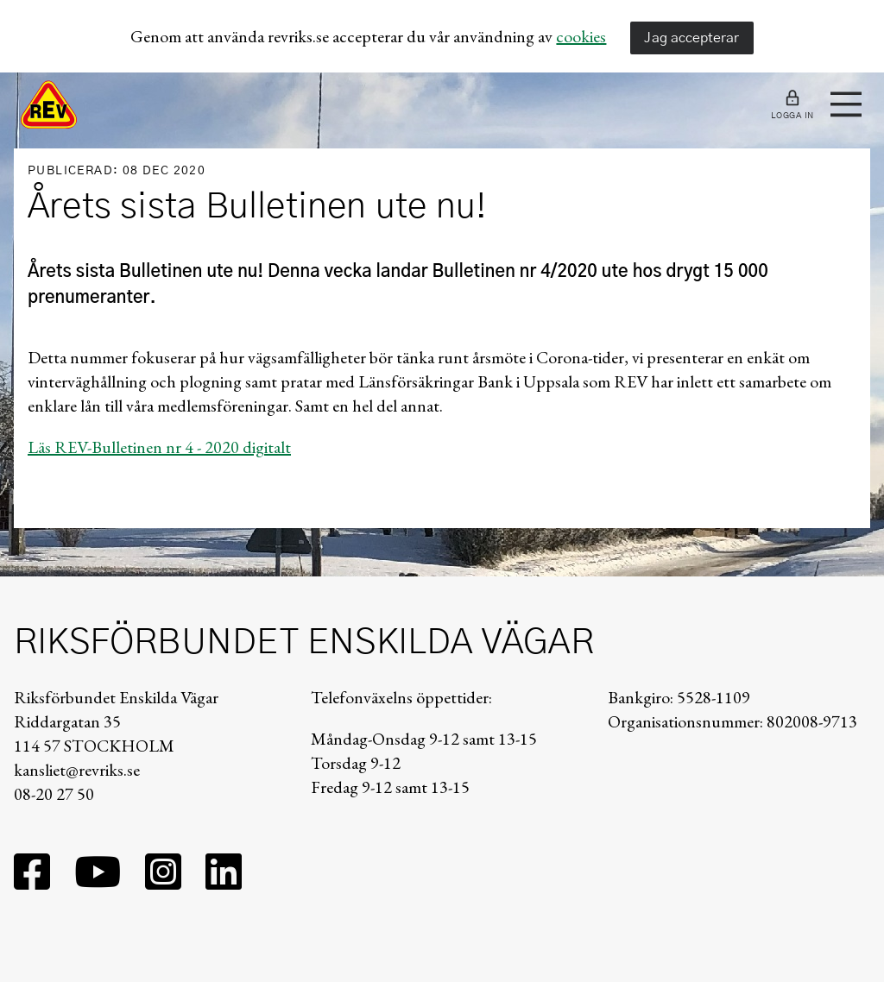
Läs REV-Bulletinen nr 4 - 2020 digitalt (159, 447)
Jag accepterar (691, 38)
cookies (581, 36)
